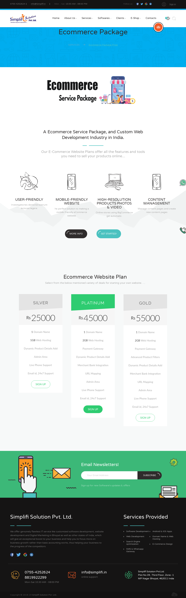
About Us (70, 18)
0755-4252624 (37, 572)
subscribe (151, 475)
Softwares (104, 18)
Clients (121, 18)
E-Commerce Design (162, 544)
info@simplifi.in (94, 572)
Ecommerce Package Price (103, 44)
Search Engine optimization (133, 542)
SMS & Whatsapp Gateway (135, 550)
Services (87, 18)
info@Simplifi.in (38, 4)
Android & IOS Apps (162, 531)
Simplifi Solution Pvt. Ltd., (44, 595)
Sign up (41, 384)
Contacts (151, 18)
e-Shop (136, 18)
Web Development (135, 536)
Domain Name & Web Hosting (162, 537)
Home (55, 18)
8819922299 (35, 577)
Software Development (137, 531)
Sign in (172, 4)
